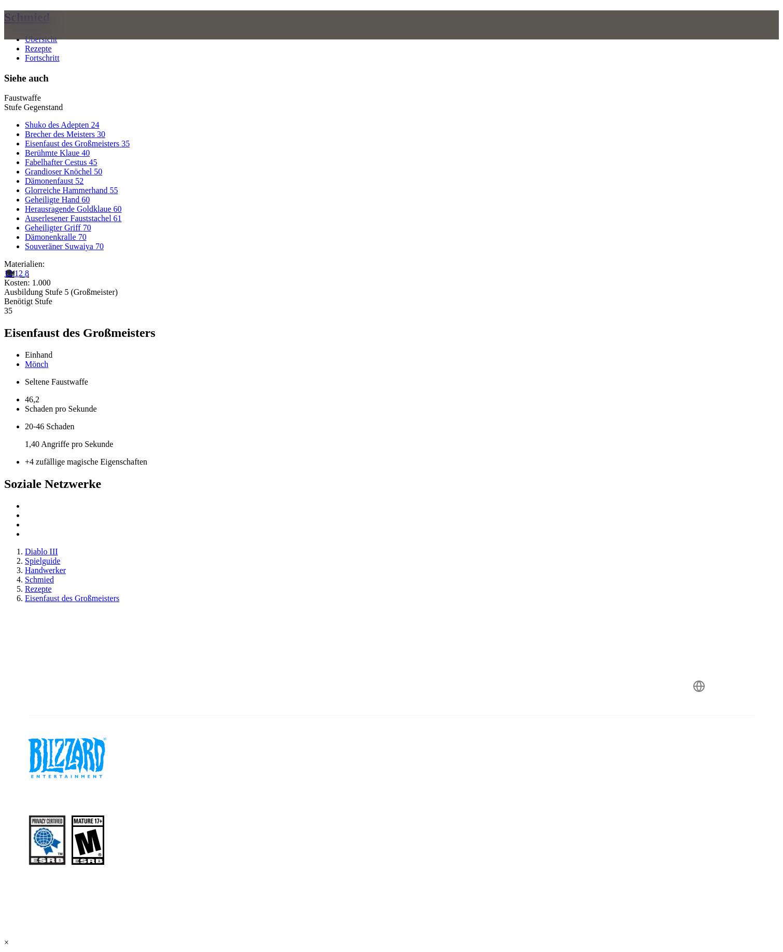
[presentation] (50, 37)
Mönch (36, 364)
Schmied (27, 17)
